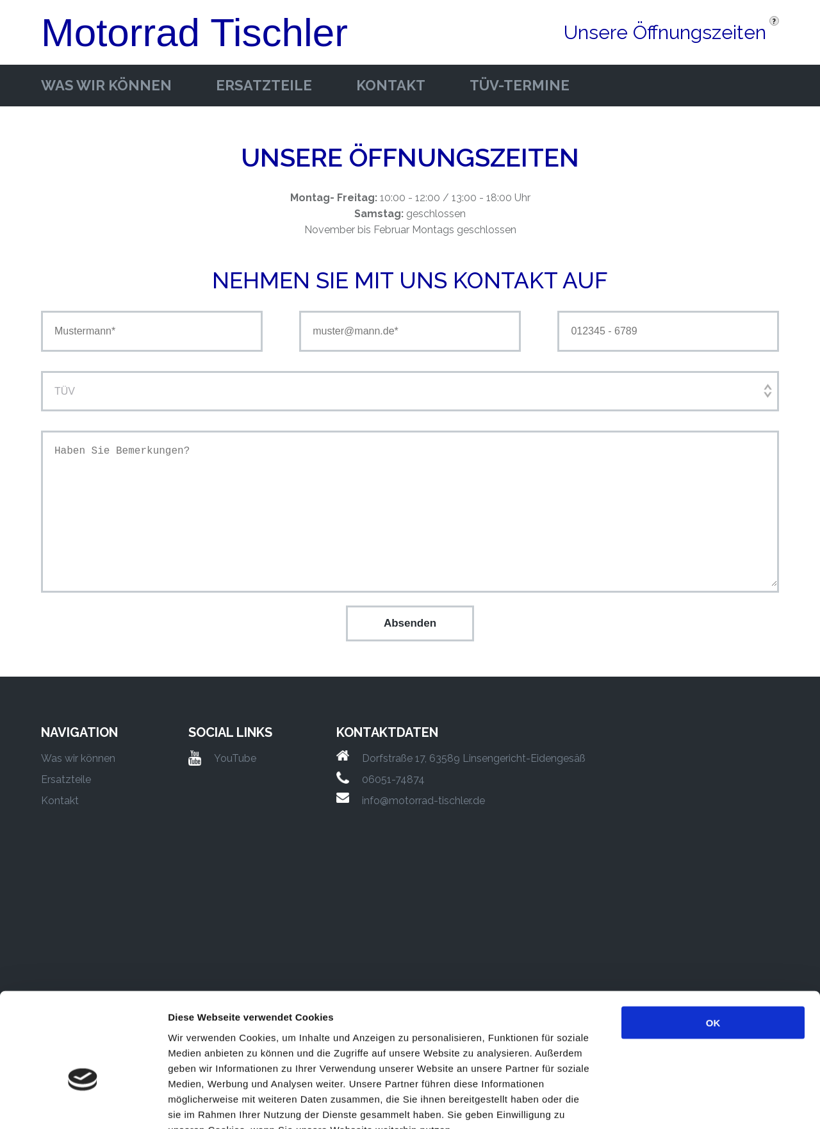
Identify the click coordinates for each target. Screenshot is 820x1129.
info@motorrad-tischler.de (423, 801)
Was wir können (106, 85)
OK (713, 944)
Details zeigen (681, 1103)
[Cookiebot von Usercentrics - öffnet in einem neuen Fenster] (83, 1104)
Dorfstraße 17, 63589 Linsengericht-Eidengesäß (474, 758)
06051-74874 (393, 779)
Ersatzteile (264, 85)
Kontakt (390, 86)
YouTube (235, 758)
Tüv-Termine (520, 85)
